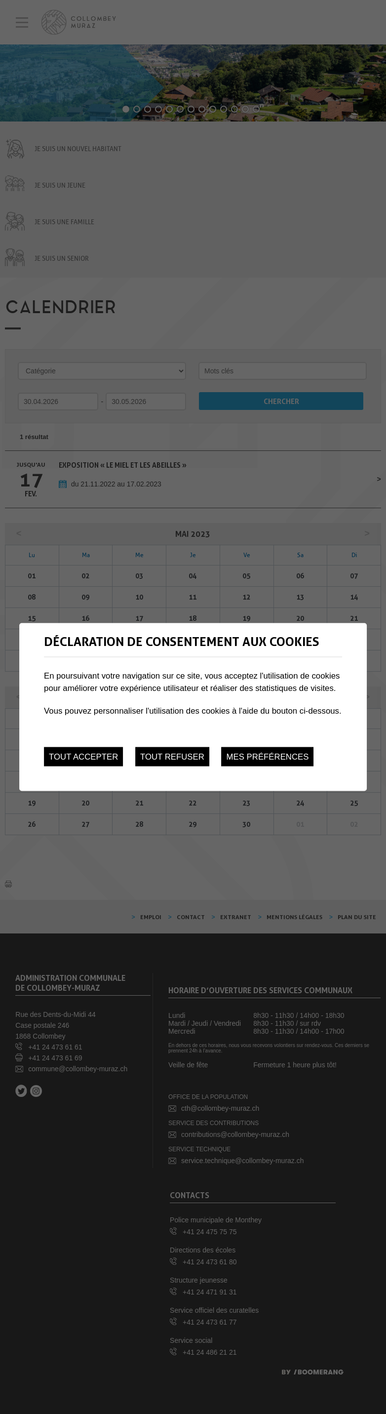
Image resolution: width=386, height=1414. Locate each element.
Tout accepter (83, 757)
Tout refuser (172, 757)
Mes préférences (268, 757)
